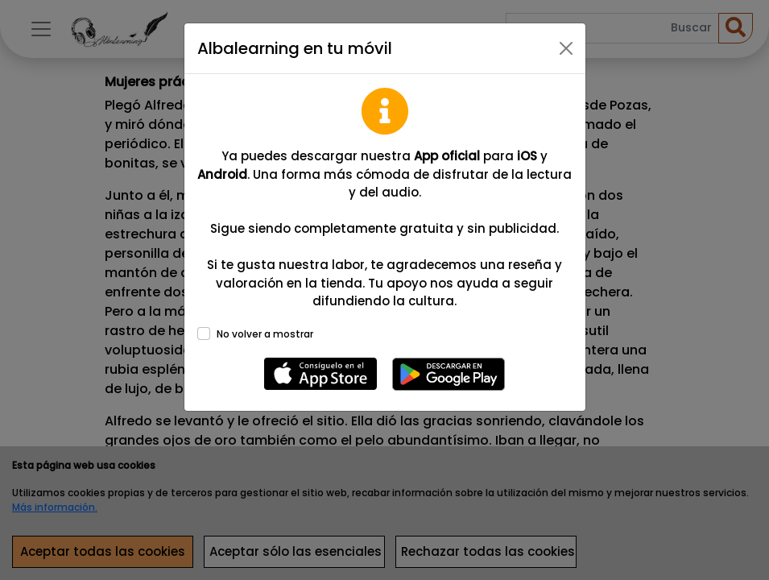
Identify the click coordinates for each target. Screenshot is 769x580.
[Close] (566, 48)
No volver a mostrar (265, 334)
